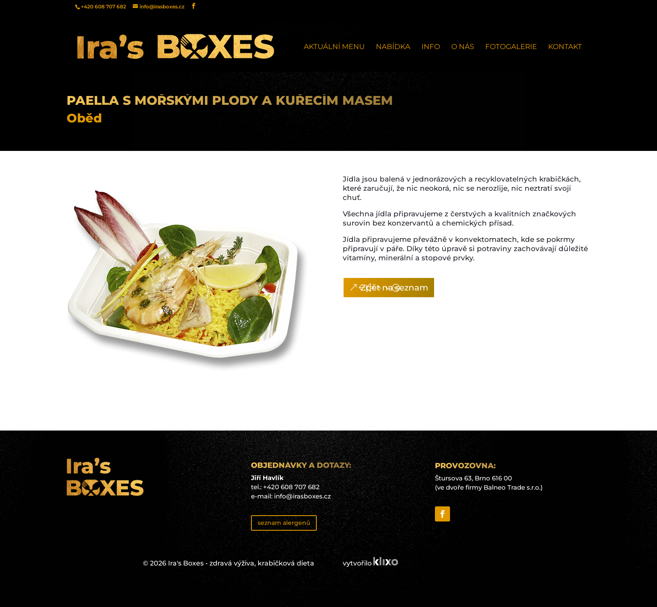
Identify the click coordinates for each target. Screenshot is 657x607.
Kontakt (565, 47)
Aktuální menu (334, 47)
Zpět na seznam (394, 288)
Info (431, 47)
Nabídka (393, 47)
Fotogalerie (511, 47)
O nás (462, 47)
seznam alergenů (284, 523)
